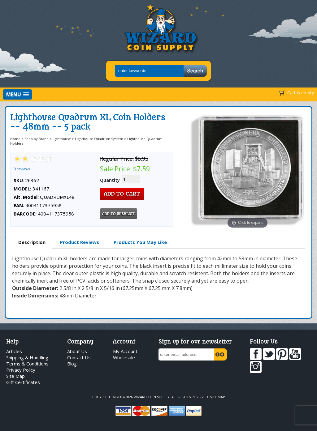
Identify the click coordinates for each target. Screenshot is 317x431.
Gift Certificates (23, 382)
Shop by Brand (36, 138)
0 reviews (22, 169)
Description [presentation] (32, 242)
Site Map (15, 376)
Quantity (110, 180)
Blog (72, 364)
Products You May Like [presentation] (140, 242)
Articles (14, 351)
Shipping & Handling (27, 357)
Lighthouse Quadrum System (99, 138)
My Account (125, 351)
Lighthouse (62, 138)
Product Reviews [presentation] (79, 242)
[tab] (32, 242)
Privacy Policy (20, 370)
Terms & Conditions (27, 364)
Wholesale (124, 357)
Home (15, 138)
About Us (77, 351)
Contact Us (79, 357)
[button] (17, 94)
